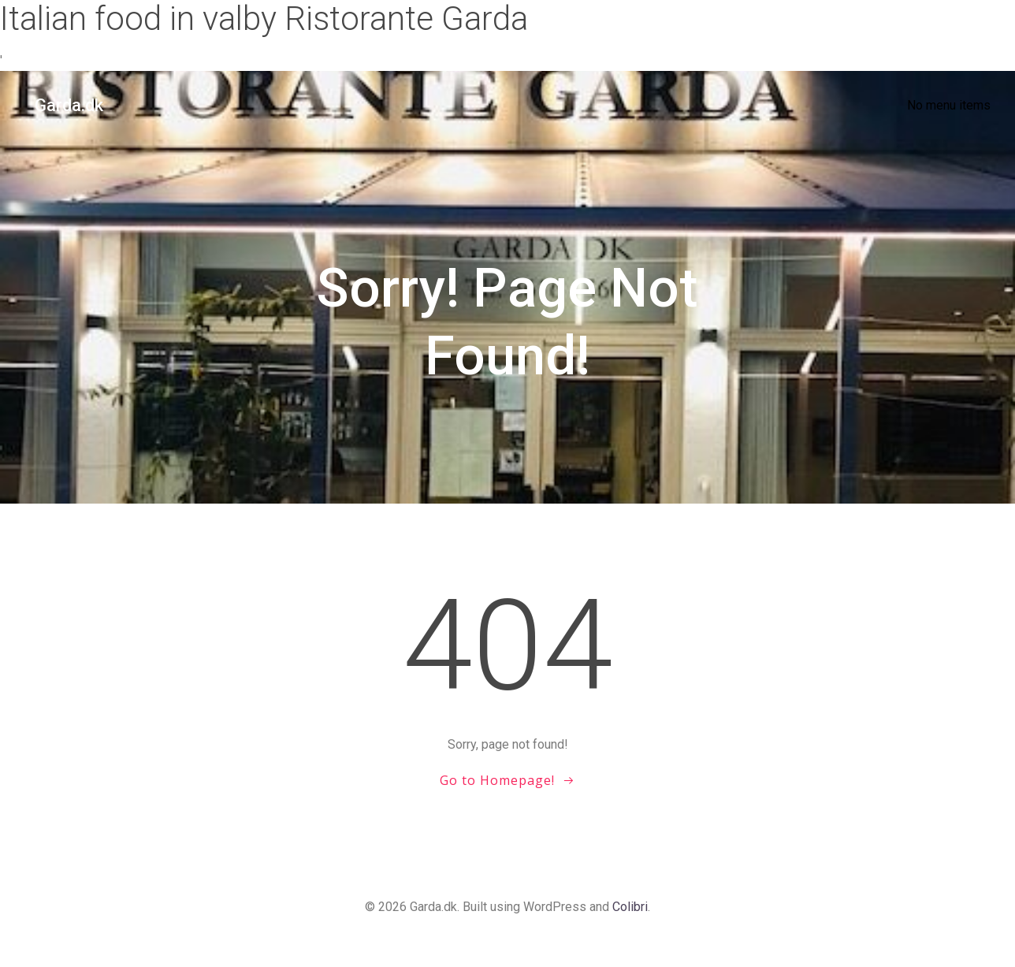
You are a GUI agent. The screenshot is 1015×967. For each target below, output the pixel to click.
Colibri (630, 920)
